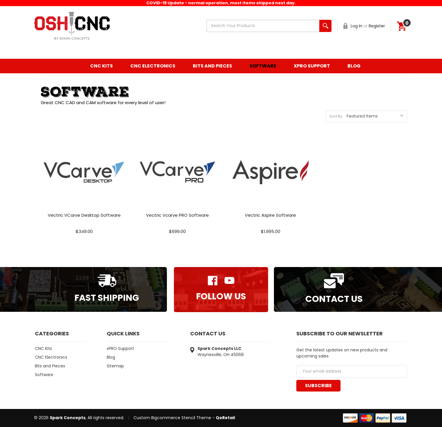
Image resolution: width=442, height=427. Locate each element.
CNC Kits (101, 66)
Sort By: (336, 116)
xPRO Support (312, 66)
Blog (354, 66)
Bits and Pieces (212, 66)
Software (262, 66)
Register (377, 26)
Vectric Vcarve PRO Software (177, 215)
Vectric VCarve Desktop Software (84, 215)
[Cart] (402, 26)
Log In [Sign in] (356, 26)
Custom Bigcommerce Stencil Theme (172, 418)
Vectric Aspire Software (270, 215)
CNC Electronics (152, 66)
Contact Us (334, 299)
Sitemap (115, 366)
